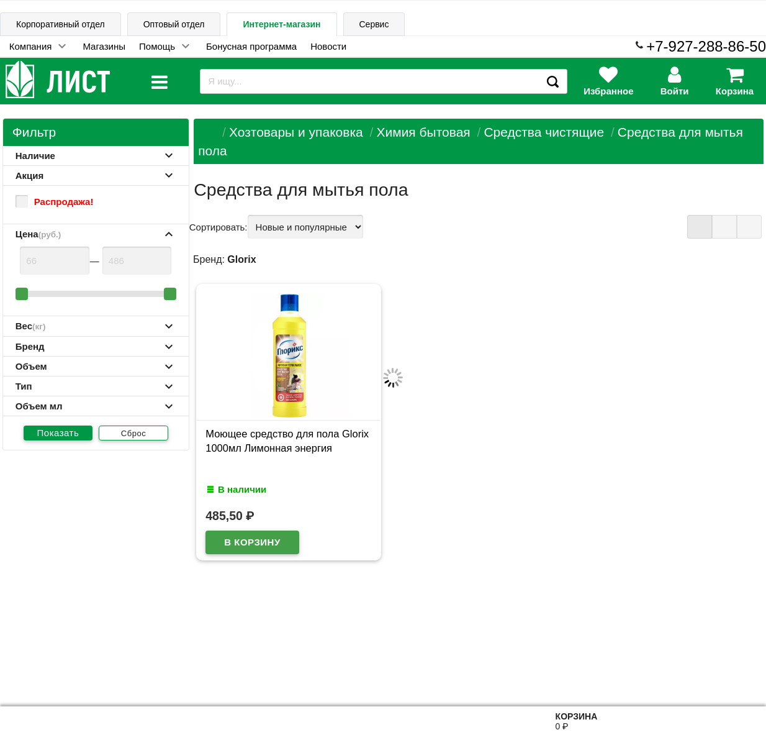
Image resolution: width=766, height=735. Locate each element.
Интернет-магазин (281, 24)
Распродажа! (55, 201)
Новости (328, 46)
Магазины (104, 46)
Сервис (374, 24)
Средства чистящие (544, 132)
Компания (30, 46)
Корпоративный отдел (60, 24)
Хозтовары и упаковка (296, 132)
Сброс (133, 433)
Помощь (157, 46)
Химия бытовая (423, 132)
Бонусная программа (251, 46)
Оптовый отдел (174, 24)
